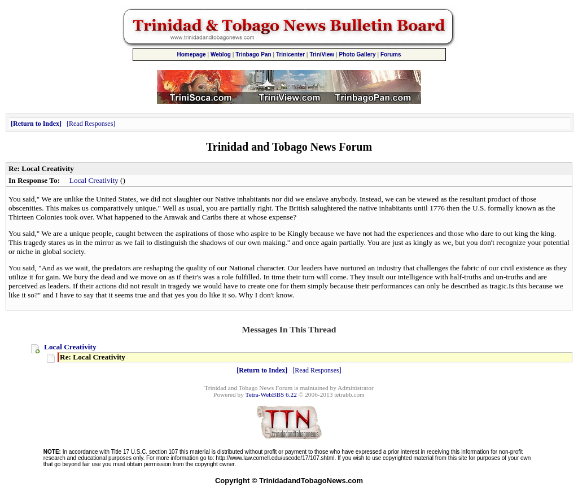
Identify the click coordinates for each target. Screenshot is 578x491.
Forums (390, 54)
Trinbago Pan (253, 54)
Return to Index (36, 124)
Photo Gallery (357, 54)
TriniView (321, 54)
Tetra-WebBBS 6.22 (271, 394)
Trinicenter (290, 54)
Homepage (191, 54)
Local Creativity (94, 180)
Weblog (221, 54)
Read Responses (91, 124)
